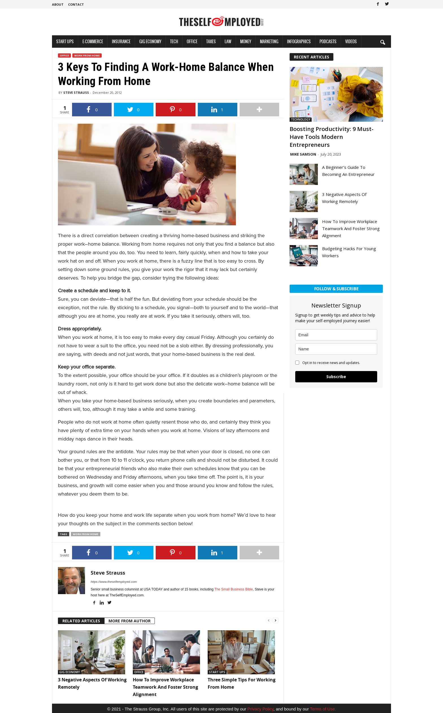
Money (245, 41)
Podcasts (328, 41)
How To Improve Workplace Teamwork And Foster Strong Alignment (165, 687)
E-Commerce (92, 41)
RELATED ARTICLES (81, 620)
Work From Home (87, 55)
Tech (174, 41)
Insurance (121, 41)
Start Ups (65, 41)
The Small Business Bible (233, 589)
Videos (351, 41)
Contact (76, 4)
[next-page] (275, 620)
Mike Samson (303, 154)
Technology (300, 119)
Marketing (269, 41)
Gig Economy (150, 41)
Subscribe (336, 376)
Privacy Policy (260, 709)
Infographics (299, 41)
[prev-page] (269, 620)
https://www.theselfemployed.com (114, 581)
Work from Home (85, 534)
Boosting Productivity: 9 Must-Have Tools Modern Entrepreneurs (331, 137)
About (58, 4)
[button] (382, 42)
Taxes (211, 41)
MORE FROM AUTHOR (129, 620)
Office (192, 41)
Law (228, 41)
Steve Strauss (76, 92)
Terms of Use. (323, 709)
